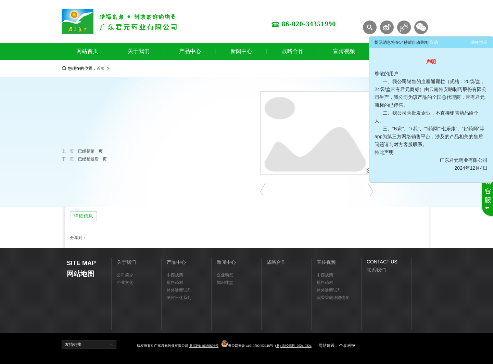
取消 (434, 42)
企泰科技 (347, 345)
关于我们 (139, 51)
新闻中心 (241, 51)
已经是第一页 (90, 151)
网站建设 (326, 345)
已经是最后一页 (92, 159)
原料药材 (175, 282)
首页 (101, 68)
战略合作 (293, 51)
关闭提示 (479, 42)
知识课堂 (225, 282)
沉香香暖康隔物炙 (333, 297)
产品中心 (190, 51)
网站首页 (87, 51)
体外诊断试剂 (179, 290)
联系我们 (376, 270)
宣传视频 (344, 51)
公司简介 (125, 275)
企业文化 (125, 282)
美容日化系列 (179, 297)
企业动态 (225, 275)
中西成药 (175, 275)
